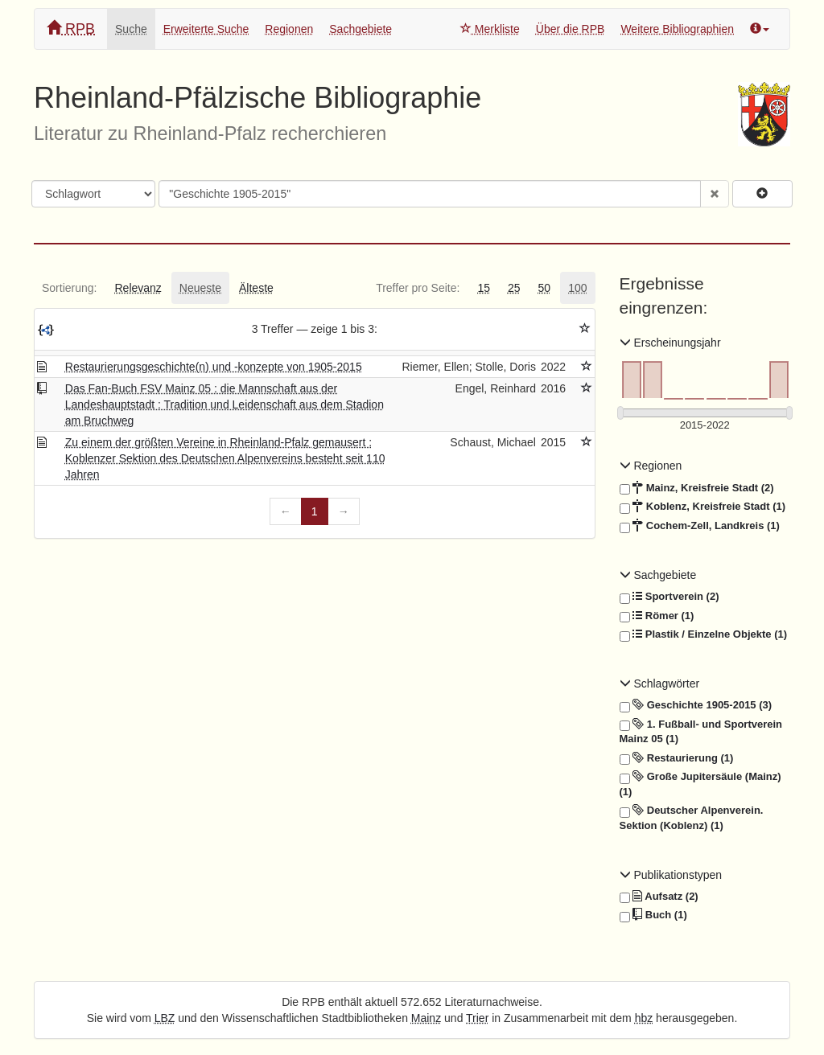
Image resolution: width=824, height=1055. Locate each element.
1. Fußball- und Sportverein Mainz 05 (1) (701, 731)
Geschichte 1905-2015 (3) (696, 705)
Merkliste (490, 29)
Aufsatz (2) (659, 896)
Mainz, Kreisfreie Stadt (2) (697, 488)
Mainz (426, 1018)
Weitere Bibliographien (677, 29)
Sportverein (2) (669, 596)
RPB (71, 28)
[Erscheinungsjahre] (705, 425)
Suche (131, 29)
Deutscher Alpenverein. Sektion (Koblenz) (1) (692, 817)
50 (544, 287)
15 (483, 287)
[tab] (69, 288)
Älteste (256, 287)
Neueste (200, 287)
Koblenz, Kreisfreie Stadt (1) (703, 506)
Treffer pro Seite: (417, 287)
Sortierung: (69, 287)
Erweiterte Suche (206, 29)
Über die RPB (570, 29)
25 (514, 287)
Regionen (289, 29)
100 (577, 287)
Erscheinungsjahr (670, 342)
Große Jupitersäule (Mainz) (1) (700, 784)
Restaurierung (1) (677, 758)
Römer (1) (657, 616)
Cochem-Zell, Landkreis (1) (700, 526)
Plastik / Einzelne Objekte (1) (704, 634)
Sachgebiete (360, 29)
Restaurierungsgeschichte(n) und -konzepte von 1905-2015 (213, 366)
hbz (644, 1018)
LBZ (164, 1018)
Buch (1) (653, 915)
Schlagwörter (660, 683)
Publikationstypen (671, 874)
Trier (477, 1018)
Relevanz (137, 287)
